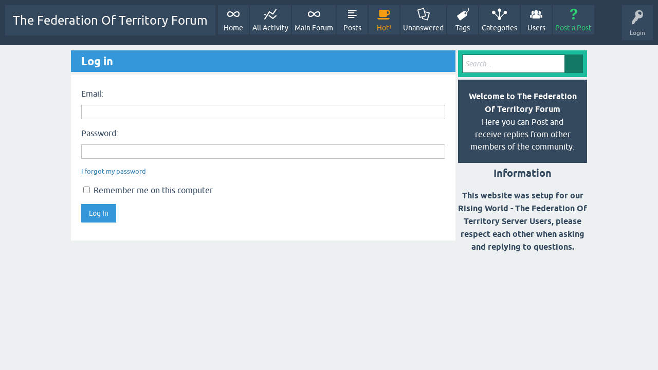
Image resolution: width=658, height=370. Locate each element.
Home (233, 28)
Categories (499, 28)
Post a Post (573, 28)
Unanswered (423, 28)
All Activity (270, 28)
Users (536, 28)
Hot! (384, 28)
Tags (462, 28)
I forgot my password (113, 171)
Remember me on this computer (148, 190)
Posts (352, 28)
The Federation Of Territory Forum (110, 20)
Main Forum (314, 28)
